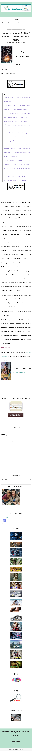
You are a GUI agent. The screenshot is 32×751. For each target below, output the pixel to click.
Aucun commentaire (20, 43)
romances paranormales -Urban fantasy (16, 29)
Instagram (23, 372)
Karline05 (7, 519)
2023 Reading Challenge (9, 517)
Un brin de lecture (13, 749)
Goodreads (15, 372)
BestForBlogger (21, 749)
